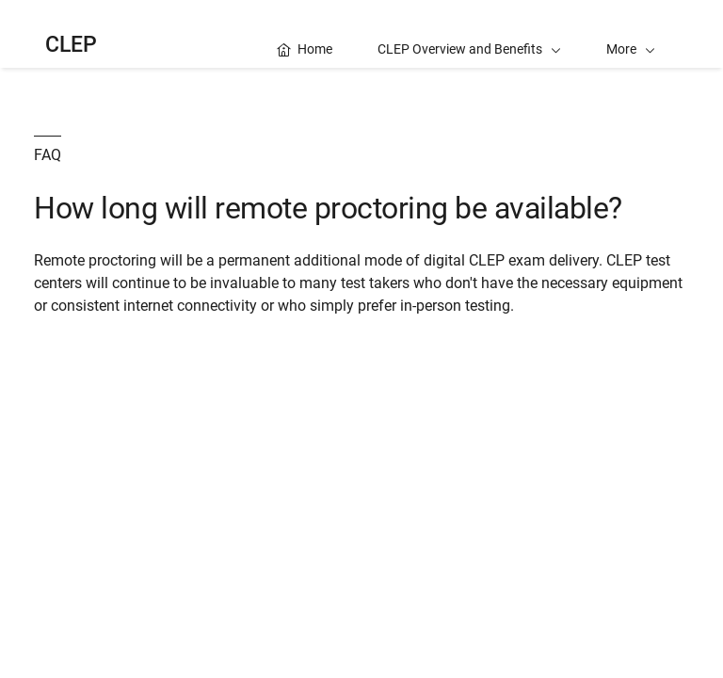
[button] (631, 34)
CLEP (71, 44)
